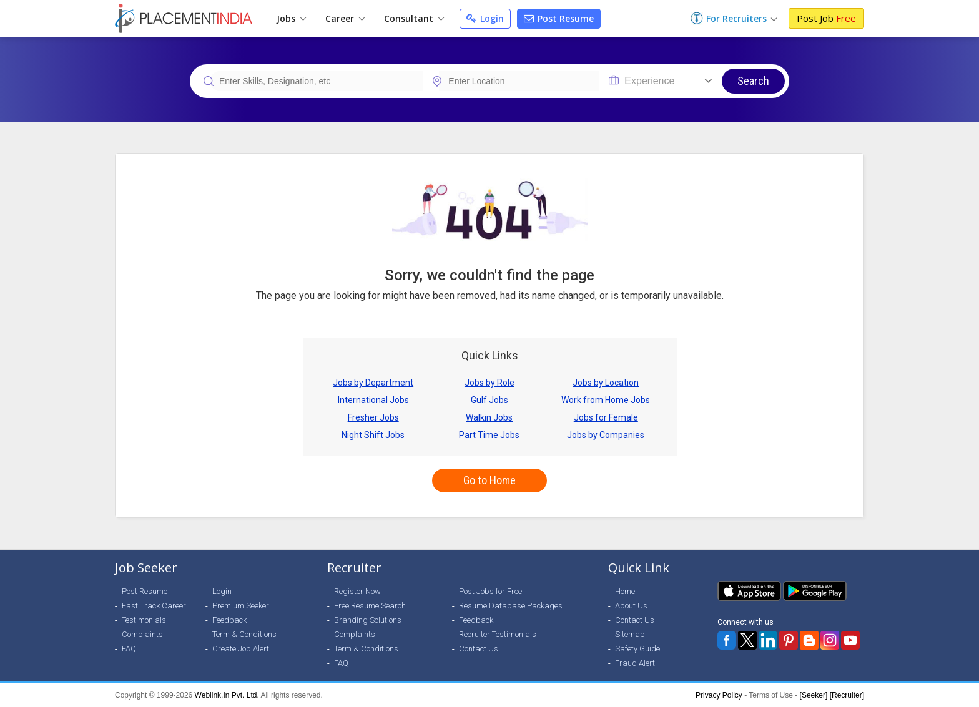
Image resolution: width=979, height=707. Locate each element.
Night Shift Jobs (373, 435)
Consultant (414, 18)
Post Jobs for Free (490, 591)
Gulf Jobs (489, 400)
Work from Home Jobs (605, 400)
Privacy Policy (719, 695)
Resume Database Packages (511, 605)
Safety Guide (637, 648)
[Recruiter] (847, 695)
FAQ (129, 648)
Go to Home (489, 480)
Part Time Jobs (489, 435)
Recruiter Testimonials (497, 634)
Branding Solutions (367, 620)
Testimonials (144, 620)
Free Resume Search (370, 605)
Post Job (826, 18)
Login (485, 18)
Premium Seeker (240, 605)
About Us (631, 605)
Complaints (142, 634)
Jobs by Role (489, 383)
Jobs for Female (606, 417)
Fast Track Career (154, 605)
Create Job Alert (240, 648)
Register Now (357, 591)
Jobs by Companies (605, 435)
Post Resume (559, 18)
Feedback (229, 620)
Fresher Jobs (373, 417)
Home (625, 591)
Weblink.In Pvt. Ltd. (227, 695)
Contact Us (478, 648)
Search (753, 80)
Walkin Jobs (489, 417)
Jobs (291, 18)
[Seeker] (814, 695)
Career (345, 18)
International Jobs (373, 400)
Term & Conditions (244, 634)
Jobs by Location (606, 383)
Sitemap (630, 634)
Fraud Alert (635, 663)
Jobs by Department (373, 383)
